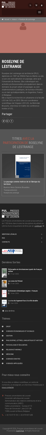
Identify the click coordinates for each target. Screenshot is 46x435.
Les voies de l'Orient (15, 281)
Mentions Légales (9, 234)
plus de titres (8, 311)
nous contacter (8, 387)
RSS (3, 238)
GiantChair (20, 431)
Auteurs (14, 19)
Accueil (7, 19)
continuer (39, 226)
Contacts (6, 242)
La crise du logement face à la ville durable (23, 301)
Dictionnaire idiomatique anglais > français (23, 291)
